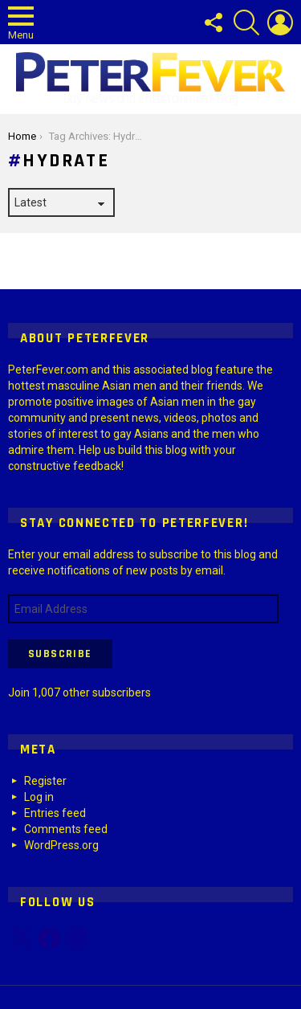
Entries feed (55, 813)
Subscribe (60, 654)
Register (45, 780)
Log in (39, 796)
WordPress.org (61, 845)
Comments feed (66, 829)
